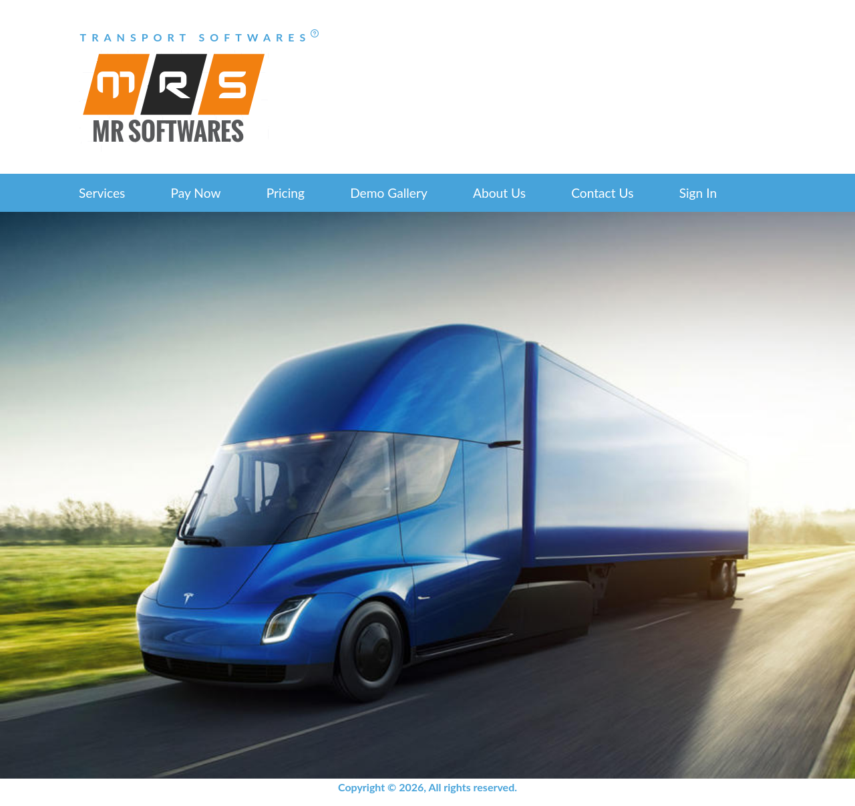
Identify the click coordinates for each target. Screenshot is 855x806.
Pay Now (196, 192)
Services (102, 192)
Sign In (698, 192)
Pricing (286, 192)
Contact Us (602, 192)
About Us (499, 192)
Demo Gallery (389, 192)
